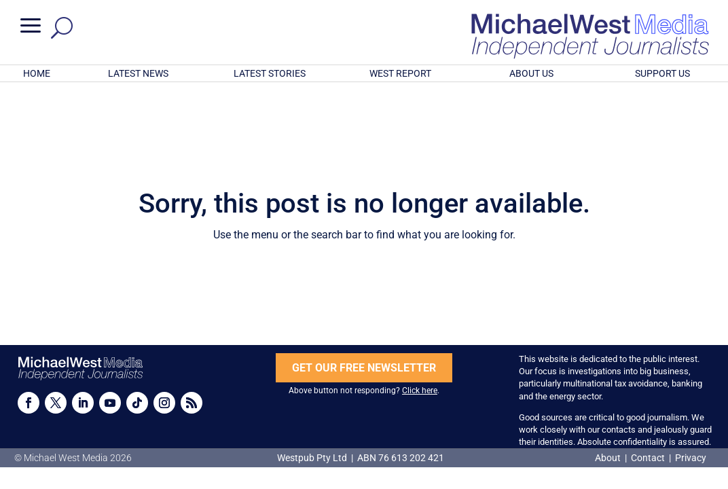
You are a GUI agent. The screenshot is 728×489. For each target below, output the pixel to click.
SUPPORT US (662, 73)
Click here (419, 390)
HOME (36, 73)
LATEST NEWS (138, 73)
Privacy (690, 457)
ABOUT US (531, 73)
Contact (648, 457)
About (609, 457)
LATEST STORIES (270, 73)
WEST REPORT (400, 73)
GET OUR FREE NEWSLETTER (364, 367)
